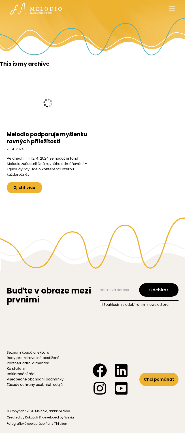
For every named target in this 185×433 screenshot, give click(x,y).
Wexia (69, 417)
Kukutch (31, 417)
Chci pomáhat (159, 379)
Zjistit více (24, 187)
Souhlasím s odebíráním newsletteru (136, 304)
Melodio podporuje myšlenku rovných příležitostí (47, 138)
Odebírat (158, 290)
